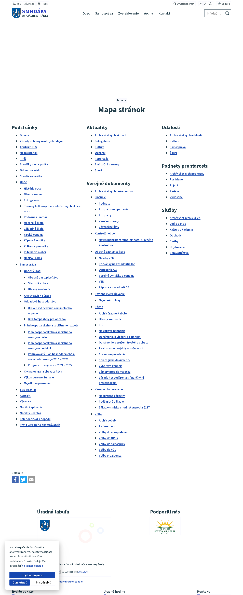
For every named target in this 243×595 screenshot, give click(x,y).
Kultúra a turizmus (181, 161)
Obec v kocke (33, 126)
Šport (98, 101)
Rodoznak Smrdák (35, 148)
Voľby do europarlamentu (115, 363)
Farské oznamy (33, 166)
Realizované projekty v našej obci (121, 280)
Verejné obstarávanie (109, 321)
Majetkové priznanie (37, 314)
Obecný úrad (32, 202)
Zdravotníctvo (179, 184)
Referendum (107, 358)
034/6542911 (204, 559)
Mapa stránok (28, 84)
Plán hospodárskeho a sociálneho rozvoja (51, 257)
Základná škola (34, 160)
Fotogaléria (31, 131)
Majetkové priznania (112, 262)
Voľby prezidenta (110, 387)
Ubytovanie (177, 178)
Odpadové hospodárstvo (40, 233)
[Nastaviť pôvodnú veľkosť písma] (205, 3)
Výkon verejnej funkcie (39, 309)
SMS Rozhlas (28, 321)
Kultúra (99, 78)
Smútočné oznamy (107, 96)
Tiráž (23, 90)
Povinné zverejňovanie (110, 225)
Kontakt (25, 327)
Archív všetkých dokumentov (114, 122)
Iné (101, 256)
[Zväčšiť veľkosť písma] (210, 3)
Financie (100, 128)
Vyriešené (176, 128)
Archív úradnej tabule (113, 245)
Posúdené (176, 111)
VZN (101, 213)
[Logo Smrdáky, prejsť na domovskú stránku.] (30, 13)
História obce (33, 120)
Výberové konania (110, 297)
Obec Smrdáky (181, 585)
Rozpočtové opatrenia (113, 141)
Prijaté (174, 116)
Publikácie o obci (35, 183)
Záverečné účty (109, 158)
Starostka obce (38, 215)
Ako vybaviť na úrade (37, 227)
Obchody (176, 167)
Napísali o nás (33, 189)
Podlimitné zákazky (112, 333)
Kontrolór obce (105, 165)
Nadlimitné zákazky (112, 327)
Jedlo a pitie (178, 155)
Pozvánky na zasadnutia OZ (117, 195)
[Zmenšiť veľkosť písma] (200, 3)
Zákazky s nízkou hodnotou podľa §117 (124, 339)
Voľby (98, 345)
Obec (23, 113)
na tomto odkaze (11, 565)
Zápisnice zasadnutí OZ (114, 219)
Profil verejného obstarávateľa (40, 356)
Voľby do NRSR (108, 369)
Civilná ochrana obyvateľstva (43, 303)
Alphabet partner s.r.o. (138, 585)
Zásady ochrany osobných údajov (41, 72)
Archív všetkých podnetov (187, 105)
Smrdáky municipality (34, 96)
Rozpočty (105, 146)
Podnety (104, 135)
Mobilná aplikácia (31, 338)
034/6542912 (204, 563)
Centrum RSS (28, 78)
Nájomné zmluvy (109, 232)
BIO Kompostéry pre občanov (47, 250)
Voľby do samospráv (112, 375)
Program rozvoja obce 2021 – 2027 (50, 296)
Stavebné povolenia (112, 285)
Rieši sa (174, 122)
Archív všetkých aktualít (111, 67)
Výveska (25, 333)
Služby (174, 173)
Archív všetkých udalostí (186, 67)
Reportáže (102, 90)
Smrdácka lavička (31, 107)
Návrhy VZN (106, 189)
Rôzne (99, 238)
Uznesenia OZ (108, 201)
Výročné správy (109, 152)
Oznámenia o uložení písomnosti (120, 268)
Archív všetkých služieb (185, 149)
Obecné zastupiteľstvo (43, 209)
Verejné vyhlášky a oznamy (116, 207)
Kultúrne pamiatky (36, 177)
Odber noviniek (30, 101)
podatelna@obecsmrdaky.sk (214, 567)
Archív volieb (107, 352)
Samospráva (28, 196)
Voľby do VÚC (107, 381)
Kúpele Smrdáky (34, 172)
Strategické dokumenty (114, 291)
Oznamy (100, 84)
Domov (24, 67)
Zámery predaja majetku (114, 303)
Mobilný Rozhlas (30, 344)
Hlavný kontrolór (39, 220)
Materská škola (34, 154)
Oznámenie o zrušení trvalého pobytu (123, 274)
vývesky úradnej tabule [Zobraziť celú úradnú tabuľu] (69, 512)
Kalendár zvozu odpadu (35, 350)
